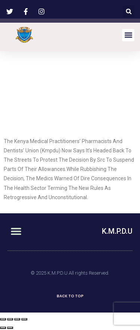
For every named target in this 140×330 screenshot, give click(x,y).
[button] (128, 11)
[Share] (10, 319)
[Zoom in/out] (24, 319)
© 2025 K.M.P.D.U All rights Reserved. (70, 273)
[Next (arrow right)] (10, 328)
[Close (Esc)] (3, 319)
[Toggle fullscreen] (17, 319)
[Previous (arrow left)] (3, 328)
